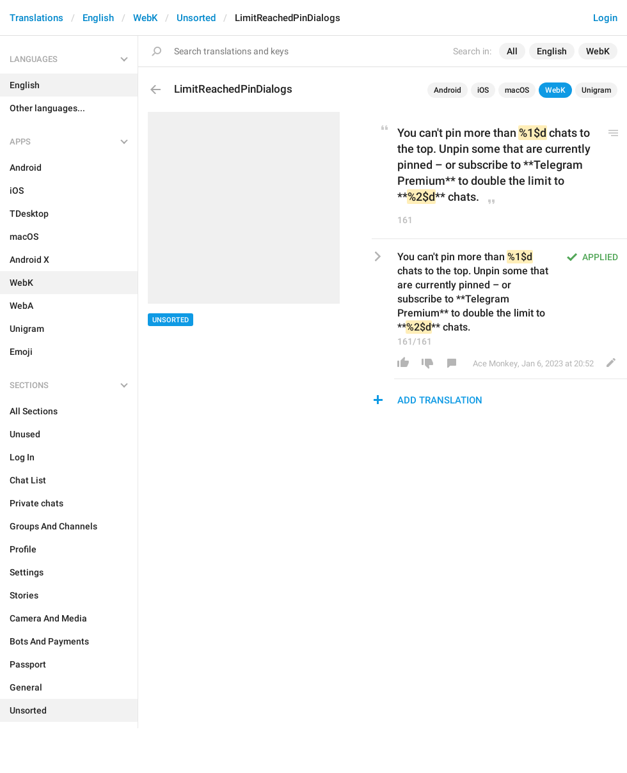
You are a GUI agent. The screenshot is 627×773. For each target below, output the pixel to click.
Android (447, 90)
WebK (145, 18)
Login (605, 18)
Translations (36, 18)
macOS (517, 90)
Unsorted (196, 18)
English (98, 18)
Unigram (596, 90)
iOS (483, 90)
